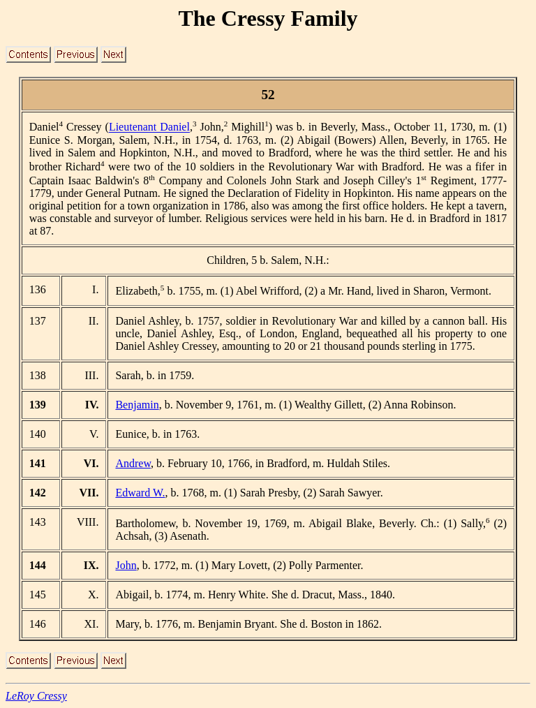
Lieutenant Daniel (149, 127)
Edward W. (140, 493)
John (125, 565)
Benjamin (136, 405)
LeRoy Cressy (36, 696)
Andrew (133, 463)
